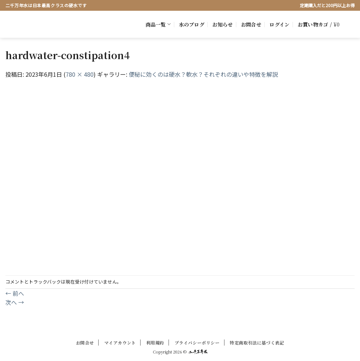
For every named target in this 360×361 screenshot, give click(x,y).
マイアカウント (120, 342)
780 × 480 (80, 74)
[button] (279, 24)
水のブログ (191, 24)
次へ (14, 302)
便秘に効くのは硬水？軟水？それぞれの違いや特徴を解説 (203, 74)
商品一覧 (158, 24)
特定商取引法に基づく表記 (257, 342)
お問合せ (251, 24)
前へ (14, 293)
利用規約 (155, 342)
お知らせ (222, 24)
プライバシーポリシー (197, 342)
